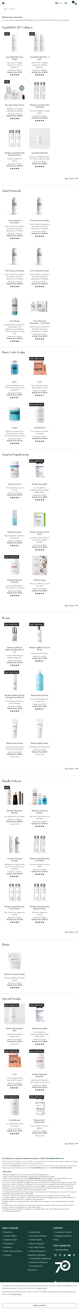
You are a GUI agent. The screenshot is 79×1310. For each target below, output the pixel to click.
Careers (7, 1255)
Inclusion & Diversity (39, 1262)
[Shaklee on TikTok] (65, 1254)
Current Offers (10, 1236)
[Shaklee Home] (12, 3)
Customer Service (63, 1232)
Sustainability (36, 1239)
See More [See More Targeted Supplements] (71, 605)
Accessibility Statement (40, 1258)
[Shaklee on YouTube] (69, 1255)
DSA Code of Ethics (13, 1251)
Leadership (35, 1232)
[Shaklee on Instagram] (55, 1255)
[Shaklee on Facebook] (60, 1255)
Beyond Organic (37, 1243)
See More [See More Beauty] (71, 768)
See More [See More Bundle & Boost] (71, 932)
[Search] (66, 3)
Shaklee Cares (10, 1239)
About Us (8, 1232)
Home (5, 9)
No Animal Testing (38, 1236)
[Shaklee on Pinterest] (74, 1255)
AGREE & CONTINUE (39, 1305)
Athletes (8, 1247)
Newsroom (9, 1243)
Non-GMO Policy (37, 1247)
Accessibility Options (66, 1282)
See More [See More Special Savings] (71, 1143)
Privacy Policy (41, 1288)
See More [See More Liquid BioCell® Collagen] (71, 178)
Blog (61, 1250)
